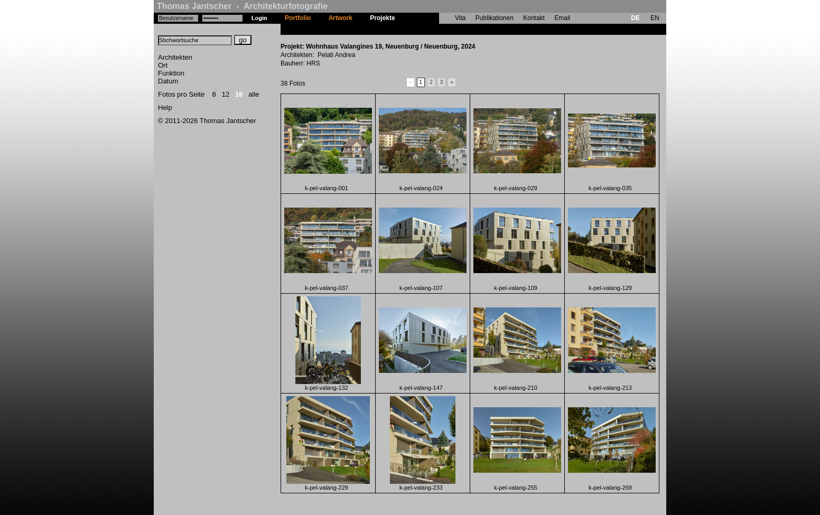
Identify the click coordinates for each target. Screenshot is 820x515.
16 (239, 94)
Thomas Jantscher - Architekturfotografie (242, 6)
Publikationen (495, 18)
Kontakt (534, 18)
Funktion (171, 73)
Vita (460, 18)
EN (654, 18)
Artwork (340, 18)
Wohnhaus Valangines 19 (442, 29)
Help (165, 107)
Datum (168, 81)
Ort (162, 65)
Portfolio (298, 18)
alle (253, 94)
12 (225, 94)
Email (562, 18)
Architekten (175, 57)
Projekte (382, 18)
